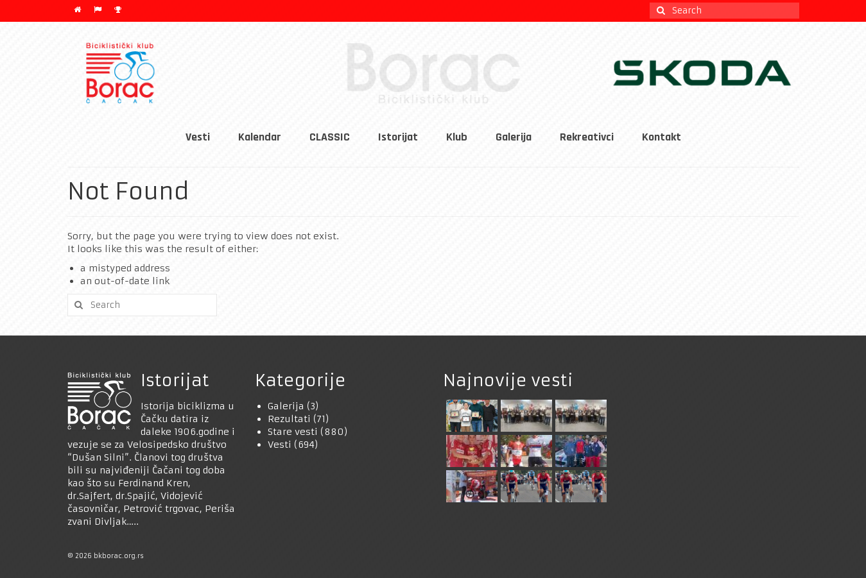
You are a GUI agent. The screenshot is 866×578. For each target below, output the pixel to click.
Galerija (286, 406)
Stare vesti (293, 432)
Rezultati (289, 419)
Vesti (279, 444)
